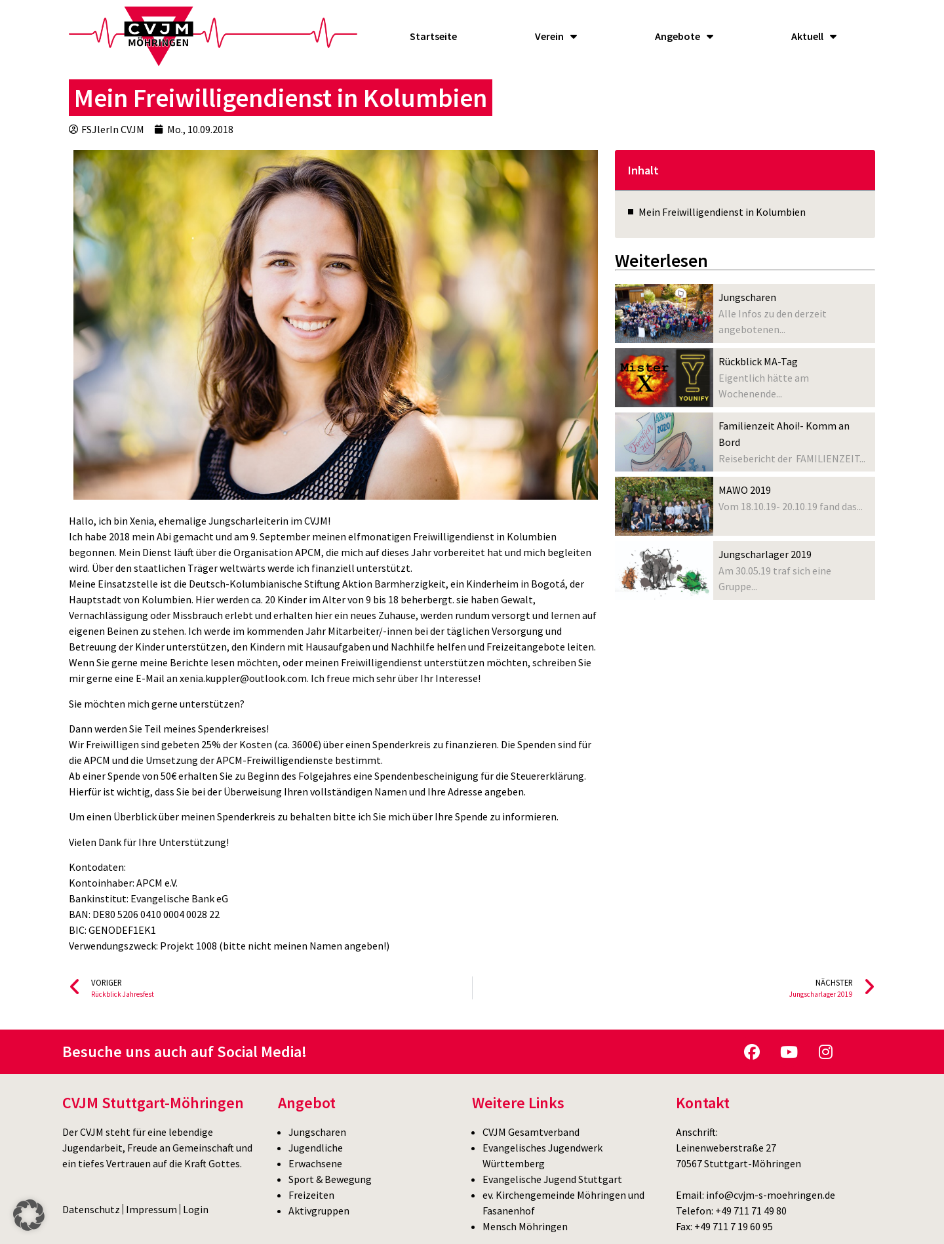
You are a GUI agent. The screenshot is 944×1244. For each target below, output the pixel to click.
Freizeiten (311, 1194)
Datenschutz (91, 1209)
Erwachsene (315, 1163)
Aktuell (813, 36)
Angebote (684, 36)
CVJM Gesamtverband (531, 1131)
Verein (556, 36)
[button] (29, 1215)
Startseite (433, 36)
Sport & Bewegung (330, 1179)
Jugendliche (315, 1147)
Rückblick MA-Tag (758, 361)
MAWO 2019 (744, 489)
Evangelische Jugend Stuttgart (552, 1179)
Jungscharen (747, 297)
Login (195, 1209)
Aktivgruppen (318, 1210)
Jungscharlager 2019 (765, 554)
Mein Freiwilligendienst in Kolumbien (722, 211)
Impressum (151, 1209)
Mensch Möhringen (525, 1226)
